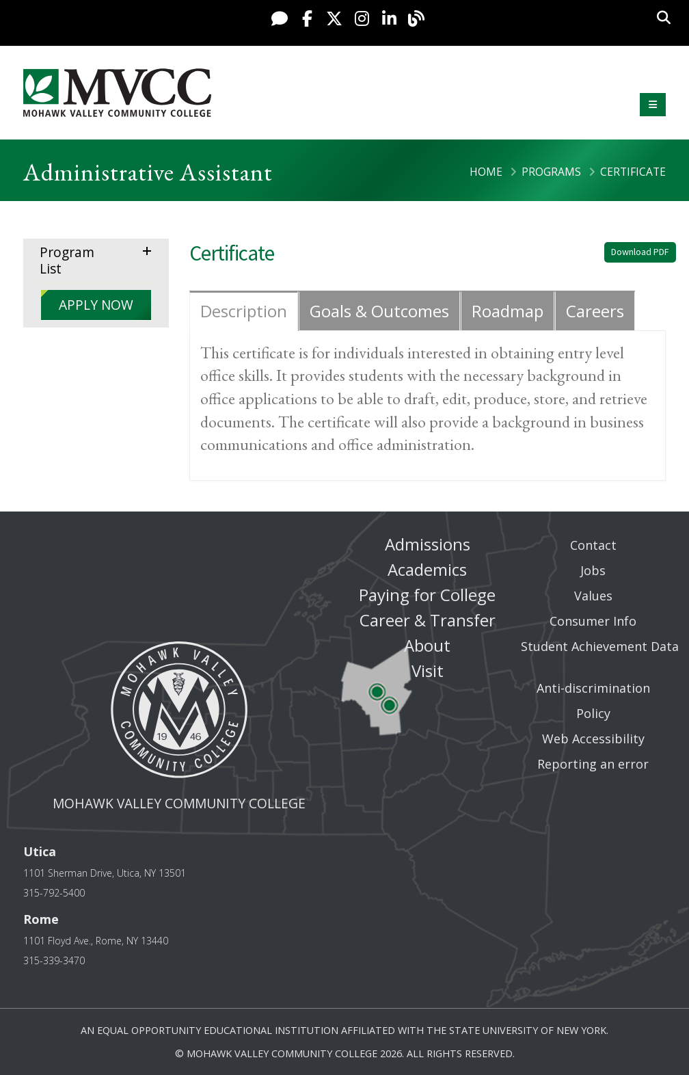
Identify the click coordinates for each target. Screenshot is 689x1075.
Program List (67, 260)
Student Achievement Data (600, 646)
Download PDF (640, 251)
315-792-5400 (54, 892)
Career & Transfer (428, 620)
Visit (427, 670)
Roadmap (507, 311)
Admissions (427, 544)
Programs (551, 171)
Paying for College (427, 594)
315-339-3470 (54, 960)
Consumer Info (593, 621)
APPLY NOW (96, 304)
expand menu (149, 249)
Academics (427, 569)
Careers (595, 311)
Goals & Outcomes (379, 311)
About (427, 645)
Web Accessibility (593, 738)
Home (486, 171)
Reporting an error (593, 764)
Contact (593, 545)
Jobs (593, 570)
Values (593, 595)
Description (243, 311)
